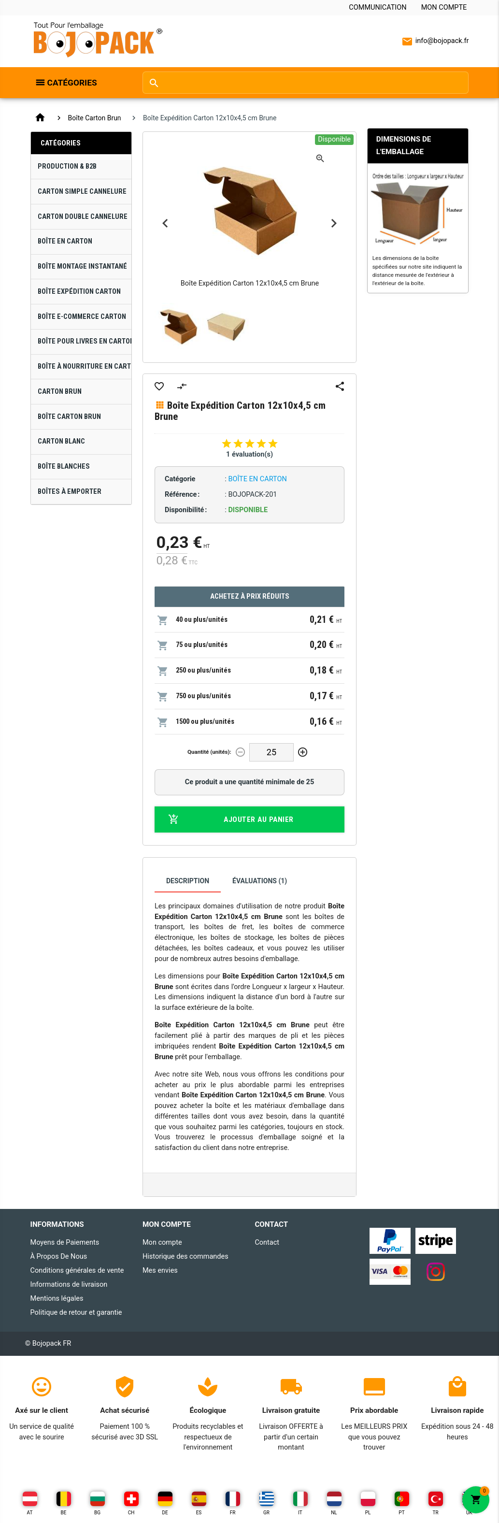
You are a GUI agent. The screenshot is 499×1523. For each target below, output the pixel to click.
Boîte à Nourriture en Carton (84, 366)
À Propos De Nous (58, 1256)
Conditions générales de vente (77, 1270)
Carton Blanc (61, 441)
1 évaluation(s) (249, 454)
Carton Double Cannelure (83, 217)
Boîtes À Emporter (69, 492)
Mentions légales (57, 1298)
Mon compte (444, 7)
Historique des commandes (185, 1256)
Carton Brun (60, 392)
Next (334, 223)
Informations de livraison (69, 1284)
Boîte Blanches (64, 466)
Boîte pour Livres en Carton (84, 341)
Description (187, 881)
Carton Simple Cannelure (82, 191)
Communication (377, 7)
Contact (267, 1242)
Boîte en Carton (65, 241)
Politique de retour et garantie (76, 1312)
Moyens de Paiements (65, 1242)
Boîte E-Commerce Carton (82, 317)
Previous (165, 223)
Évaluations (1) (259, 881)
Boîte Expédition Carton (79, 291)
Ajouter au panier (231, 819)
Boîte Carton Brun (94, 118)
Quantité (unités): (209, 751)
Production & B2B (67, 166)
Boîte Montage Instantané (82, 266)
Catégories (72, 82)
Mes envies (160, 1270)
